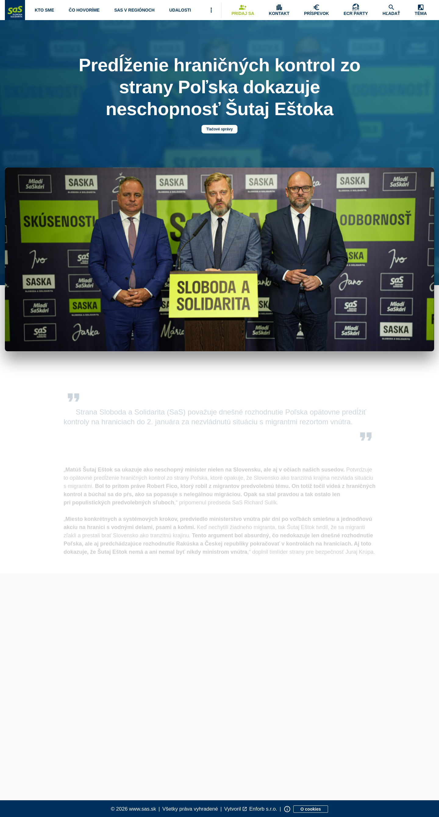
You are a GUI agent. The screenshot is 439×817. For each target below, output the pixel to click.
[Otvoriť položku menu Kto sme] (44, 10)
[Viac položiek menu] (211, 10)
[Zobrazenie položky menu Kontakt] (279, 10)
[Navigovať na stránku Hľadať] (391, 10)
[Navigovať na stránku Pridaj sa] (243, 10)
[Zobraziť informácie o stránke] (287, 809)
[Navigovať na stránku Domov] (15, 10)
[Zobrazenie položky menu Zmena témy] (420, 10)
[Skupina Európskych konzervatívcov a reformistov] (355, 10)
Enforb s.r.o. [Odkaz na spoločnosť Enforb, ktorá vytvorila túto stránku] (263, 809)
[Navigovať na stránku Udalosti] (180, 10)
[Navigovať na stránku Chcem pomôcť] (316, 10)
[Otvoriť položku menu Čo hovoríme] (84, 10)
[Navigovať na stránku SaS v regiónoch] (134, 10)
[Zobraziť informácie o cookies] (310, 809)
